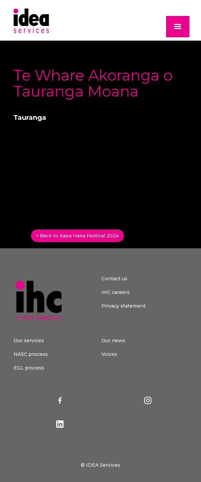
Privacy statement (123, 306)
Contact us (114, 279)
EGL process (29, 368)
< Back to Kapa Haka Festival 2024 (77, 236)
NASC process (31, 354)
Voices (109, 354)
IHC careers (115, 292)
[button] (177, 26)
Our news (113, 341)
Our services (29, 341)
